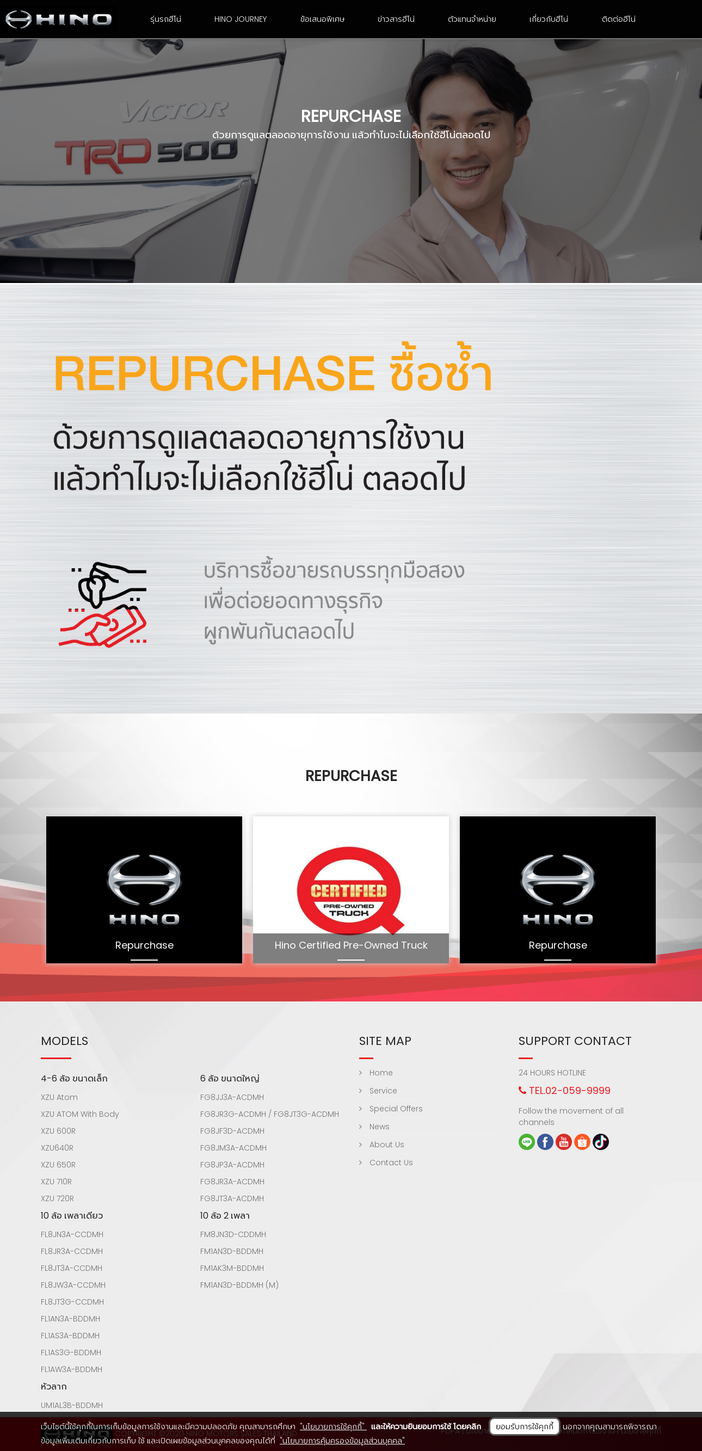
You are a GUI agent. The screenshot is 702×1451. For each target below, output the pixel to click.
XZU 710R (56, 1181)
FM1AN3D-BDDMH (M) (239, 1285)
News (374, 1126)
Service (378, 1090)
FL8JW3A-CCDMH (73, 1285)
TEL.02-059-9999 (565, 1090)
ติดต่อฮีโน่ (619, 19)
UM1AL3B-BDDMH (72, 1405)
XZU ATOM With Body (80, 1114)
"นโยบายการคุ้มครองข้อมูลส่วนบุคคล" (342, 1440)
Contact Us (386, 1162)
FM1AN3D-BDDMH (231, 1251)
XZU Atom (59, 1097)
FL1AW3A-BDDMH (71, 1369)
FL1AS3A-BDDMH (70, 1335)
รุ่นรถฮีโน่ (165, 19)
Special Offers (391, 1108)
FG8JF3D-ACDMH (232, 1131)
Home (376, 1072)
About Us (381, 1144)
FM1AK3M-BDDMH (232, 1268)
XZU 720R (57, 1198)
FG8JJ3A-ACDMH (232, 1097)
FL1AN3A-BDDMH (70, 1318)
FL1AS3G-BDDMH (71, 1352)
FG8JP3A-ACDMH (232, 1164)
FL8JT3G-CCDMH (72, 1301)
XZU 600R (58, 1131)
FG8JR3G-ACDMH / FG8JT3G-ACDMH (269, 1114)
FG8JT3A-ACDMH (232, 1198)
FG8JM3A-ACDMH (233, 1147)
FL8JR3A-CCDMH (72, 1251)
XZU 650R (58, 1164)
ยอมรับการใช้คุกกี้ (524, 1426)
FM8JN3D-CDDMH (233, 1234)
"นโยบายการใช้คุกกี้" (333, 1426)
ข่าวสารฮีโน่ (396, 19)
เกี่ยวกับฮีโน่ (548, 19)
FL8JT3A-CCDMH (71, 1268)
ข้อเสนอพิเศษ (322, 19)
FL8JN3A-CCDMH (72, 1234)
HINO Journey (240, 19)
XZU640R (57, 1147)
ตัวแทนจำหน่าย (472, 19)
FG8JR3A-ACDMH (232, 1181)
